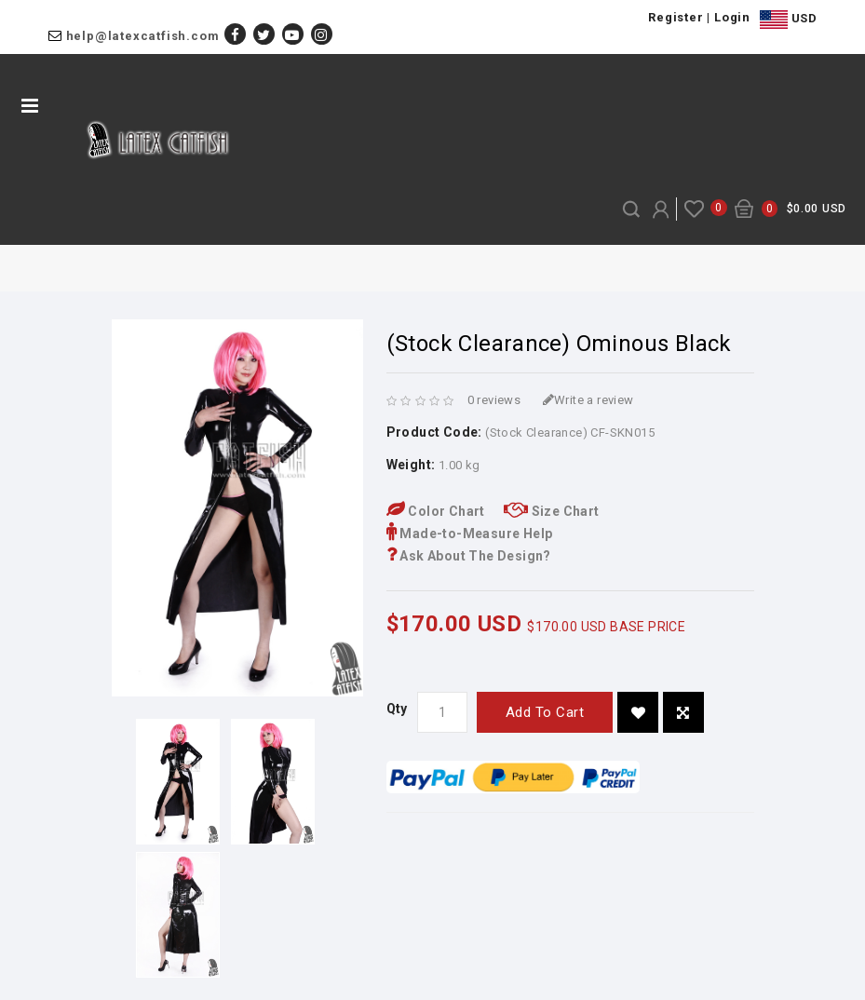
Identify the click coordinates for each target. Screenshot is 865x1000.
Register (675, 17)
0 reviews (494, 400)
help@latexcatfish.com (143, 36)
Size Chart (552, 511)
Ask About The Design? (468, 555)
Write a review (588, 400)
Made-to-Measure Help (469, 533)
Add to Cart (545, 712)
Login (732, 17)
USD (788, 19)
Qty (397, 708)
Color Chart (435, 511)
